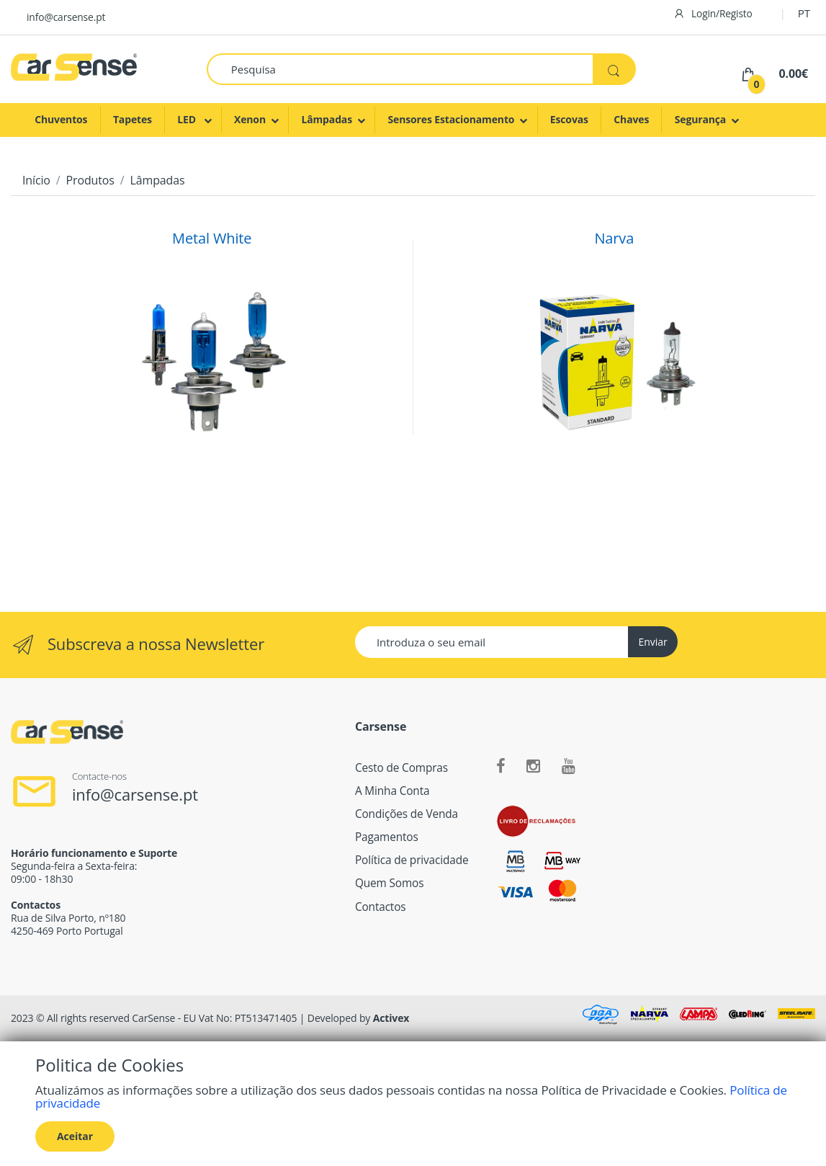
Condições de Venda (406, 814)
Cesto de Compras (401, 767)
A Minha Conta (392, 790)
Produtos (90, 180)
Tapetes (132, 119)
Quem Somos (389, 883)
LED (187, 119)
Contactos (380, 906)
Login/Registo (713, 13)
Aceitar (75, 1136)
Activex (391, 1018)
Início (36, 180)
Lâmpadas (326, 119)
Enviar (652, 642)
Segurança (701, 119)
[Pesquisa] (400, 69)
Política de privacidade (412, 860)
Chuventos (61, 119)
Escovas (569, 119)
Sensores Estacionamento (450, 119)
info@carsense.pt (66, 17)
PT (804, 13)
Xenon (250, 119)
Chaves (631, 119)
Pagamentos (386, 837)
